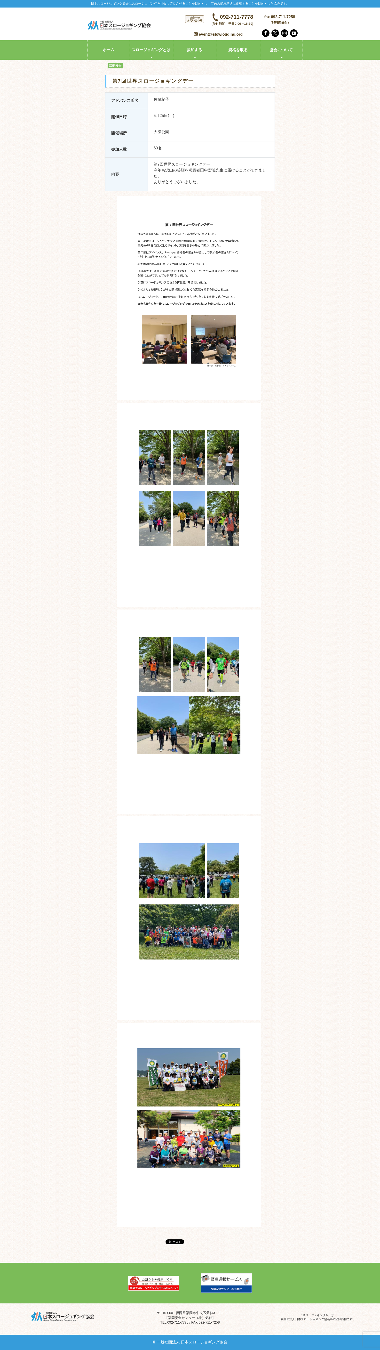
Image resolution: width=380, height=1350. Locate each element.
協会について (281, 50)
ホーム (108, 50)
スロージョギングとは (151, 50)
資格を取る (238, 50)
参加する (194, 50)
